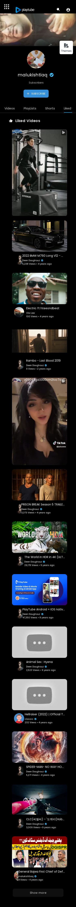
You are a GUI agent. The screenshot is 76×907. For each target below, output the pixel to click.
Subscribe (36, 94)
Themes (66, 48)
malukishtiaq (36, 75)
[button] (68, 10)
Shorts (50, 108)
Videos (9, 108)
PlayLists (30, 108)
